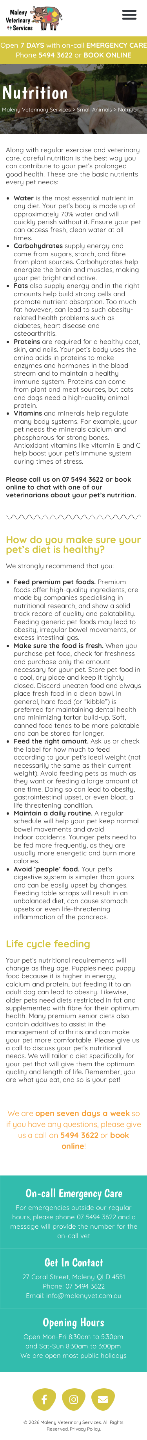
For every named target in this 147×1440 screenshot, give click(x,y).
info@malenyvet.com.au (84, 1295)
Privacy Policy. (85, 1429)
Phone (44, 54)
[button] (129, 14)
